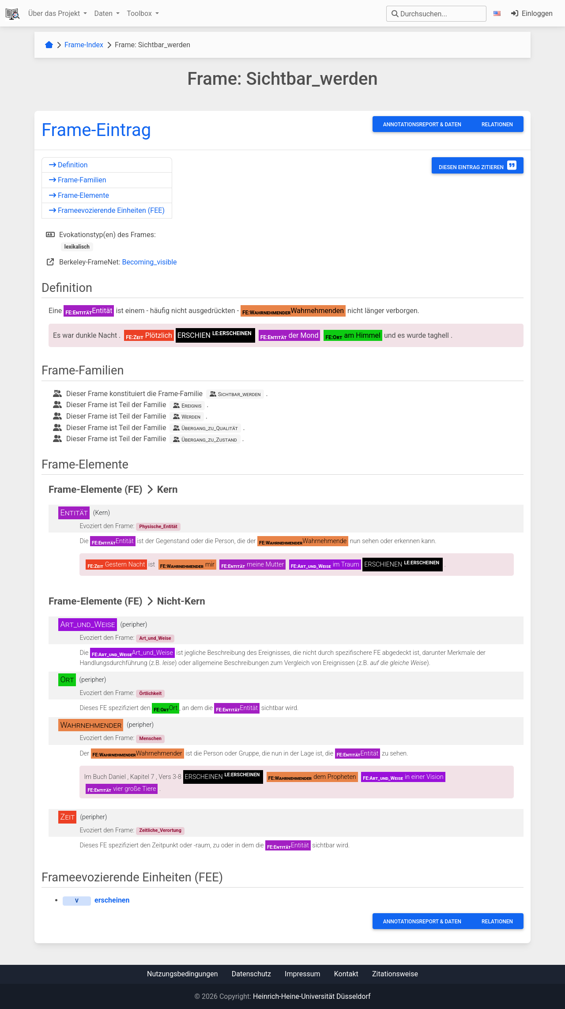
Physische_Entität (158, 526)
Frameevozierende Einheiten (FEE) (107, 210)
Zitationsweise (395, 974)
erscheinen (111, 900)
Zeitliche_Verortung (160, 830)
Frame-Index (83, 45)
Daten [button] (104, 13)
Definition (68, 165)
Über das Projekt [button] (55, 13)
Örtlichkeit (150, 693)
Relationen (497, 124)
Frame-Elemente (79, 195)
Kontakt (346, 974)
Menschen (150, 738)
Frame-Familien (77, 180)
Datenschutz (251, 974)
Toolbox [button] (140, 13)
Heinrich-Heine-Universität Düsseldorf (311, 996)
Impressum (302, 974)
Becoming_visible (149, 262)
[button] (498, 13)
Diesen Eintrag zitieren (477, 165)
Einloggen (532, 13)
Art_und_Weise (155, 638)
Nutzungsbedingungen (182, 974)
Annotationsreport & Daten (422, 124)
